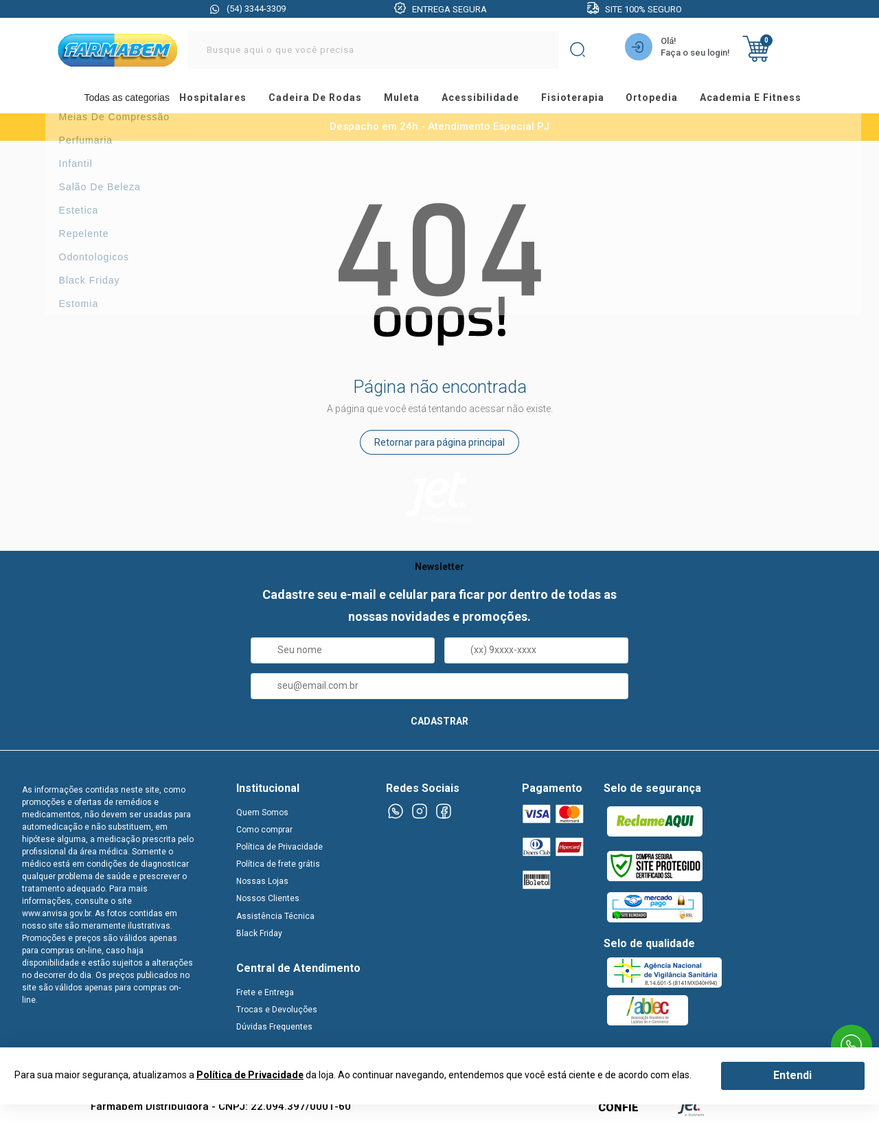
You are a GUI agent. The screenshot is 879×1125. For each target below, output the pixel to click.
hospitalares (235, 98)
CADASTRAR (439, 723)
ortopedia (653, 98)
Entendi (792, 1075)
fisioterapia (578, 98)
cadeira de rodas (333, 98)
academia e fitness (748, 98)
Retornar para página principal (439, 445)
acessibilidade (489, 98)
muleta (415, 98)
